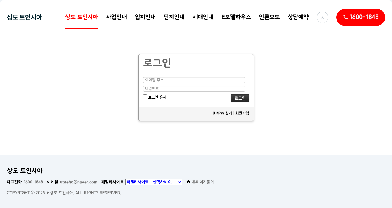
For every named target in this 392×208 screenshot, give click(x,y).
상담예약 (298, 17)
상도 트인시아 (81, 17)
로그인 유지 (154, 96)
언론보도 (269, 17)
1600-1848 (25, 182)
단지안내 (174, 17)
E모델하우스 (236, 17)
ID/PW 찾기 (222, 113)
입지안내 (145, 17)
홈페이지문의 (200, 182)
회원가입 (242, 113)
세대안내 (203, 17)
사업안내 (116, 17)
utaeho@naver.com (72, 182)
